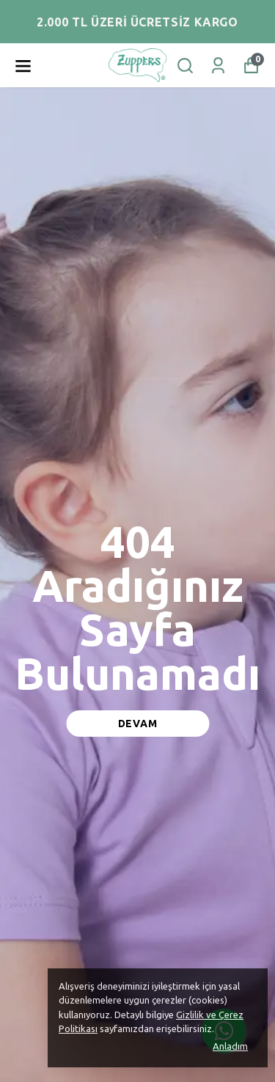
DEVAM (138, 723)
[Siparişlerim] (218, 65)
